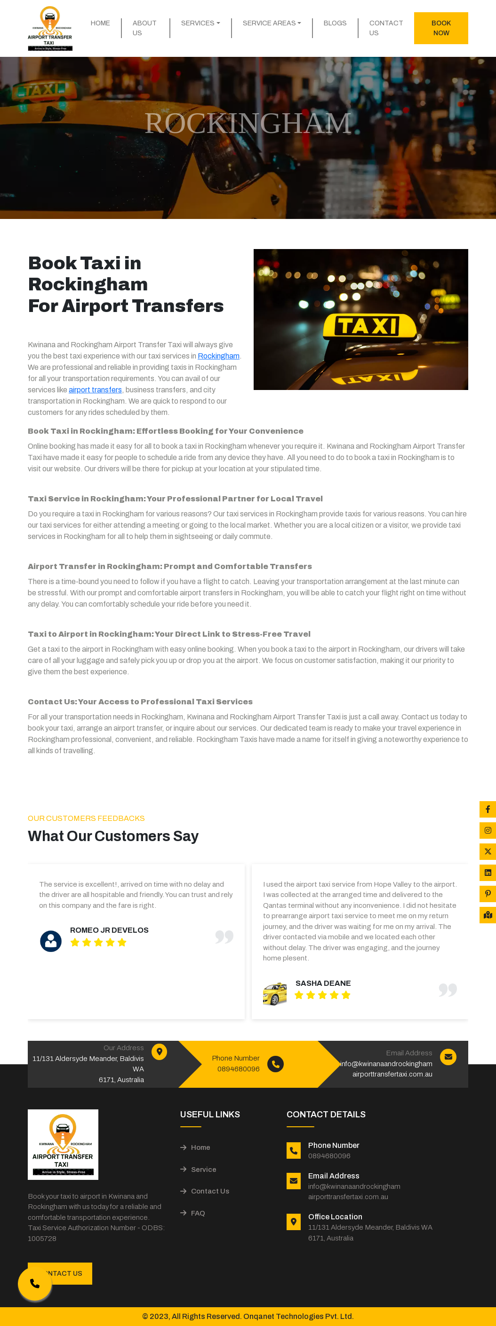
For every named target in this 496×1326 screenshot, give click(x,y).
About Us (145, 28)
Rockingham (219, 356)
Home (100, 23)
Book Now (441, 28)
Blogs (335, 23)
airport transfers (95, 390)
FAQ (192, 1213)
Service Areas (269, 23)
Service (198, 1169)
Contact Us (386, 28)
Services (198, 23)
